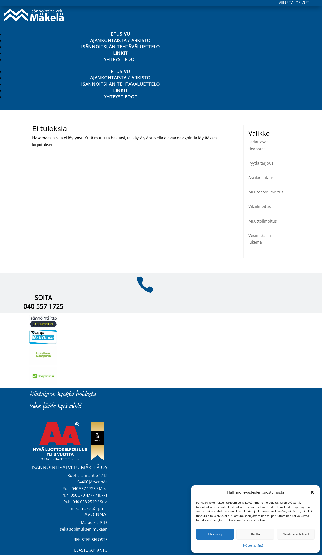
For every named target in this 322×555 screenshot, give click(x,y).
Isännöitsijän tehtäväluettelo (120, 47)
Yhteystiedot (120, 59)
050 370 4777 (83, 495)
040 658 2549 (85, 501)
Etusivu (120, 34)
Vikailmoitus (259, 206)
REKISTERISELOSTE (90, 539)
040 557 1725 (43, 306)
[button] (312, 492)
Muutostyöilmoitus (265, 192)
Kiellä (255, 534)
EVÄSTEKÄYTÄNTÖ (90, 550)
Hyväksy (215, 534)
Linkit (120, 53)
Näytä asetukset (296, 534)
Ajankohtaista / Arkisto (120, 40)
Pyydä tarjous (260, 163)
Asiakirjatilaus (261, 177)
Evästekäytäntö (253, 546)
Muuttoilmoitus (262, 221)
